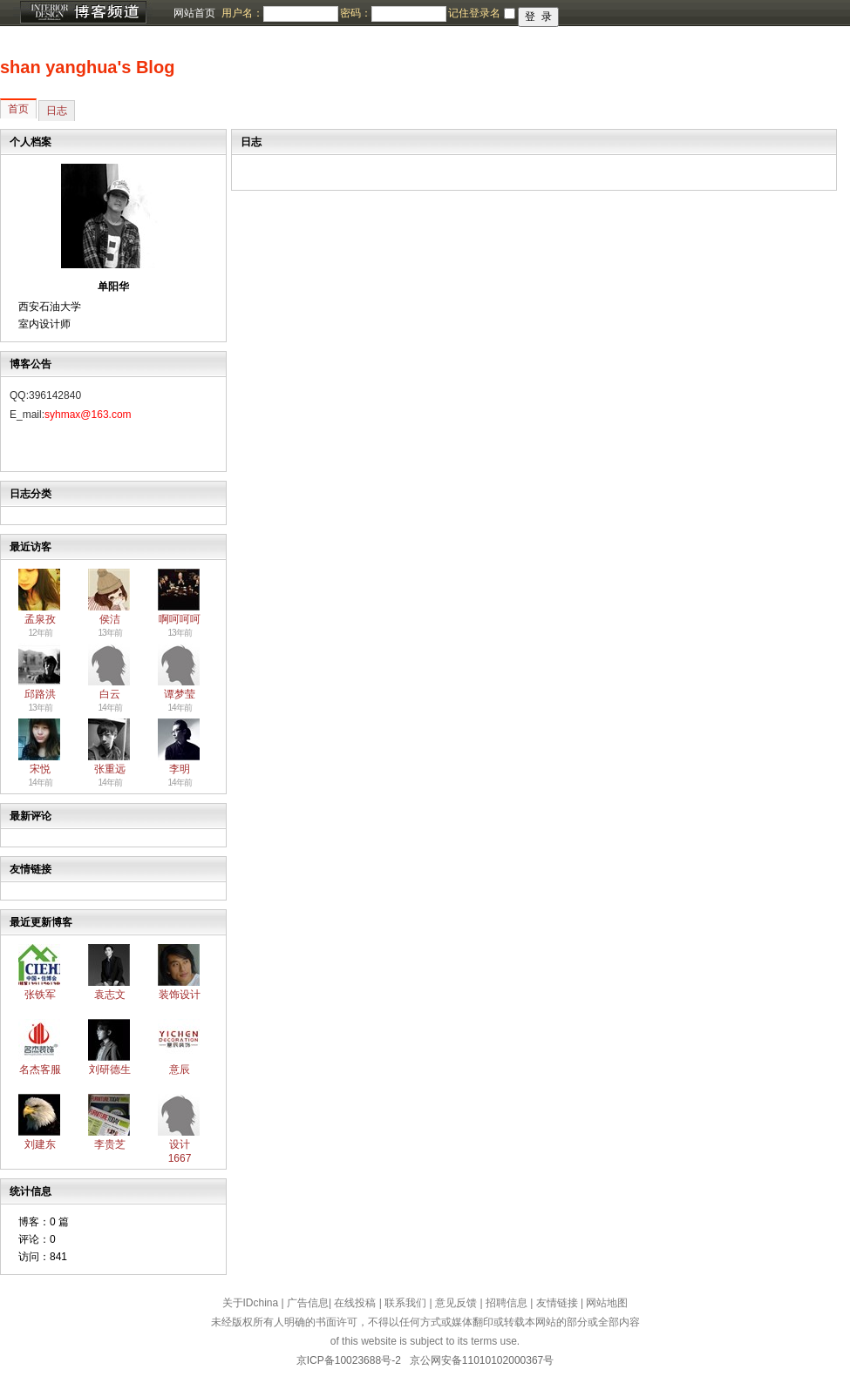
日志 (56, 111)
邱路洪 (40, 694)
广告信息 (308, 1303)
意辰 (179, 1069)
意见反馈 (456, 1303)
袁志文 (110, 994)
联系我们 (405, 1303)
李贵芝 (110, 1144)
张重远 (110, 769)
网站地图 (607, 1303)
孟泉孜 (40, 619)
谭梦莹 (179, 694)
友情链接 (557, 1303)
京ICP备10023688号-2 (348, 1360)
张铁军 (40, 994)
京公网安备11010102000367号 (482, 1360)
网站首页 (194, 13)
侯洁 (109, 619)
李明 (179, 769)
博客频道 (83, 13)
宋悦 (40, 769)
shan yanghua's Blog (87, 67)
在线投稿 (355, 1303)
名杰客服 (40, 1069)
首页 (18, 109)
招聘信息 (506, 1303)
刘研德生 (110, 1069)
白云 (109, 694)
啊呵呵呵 (180, 619)
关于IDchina (250, 1303)
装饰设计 (180, 994)
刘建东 (40, 1144)
